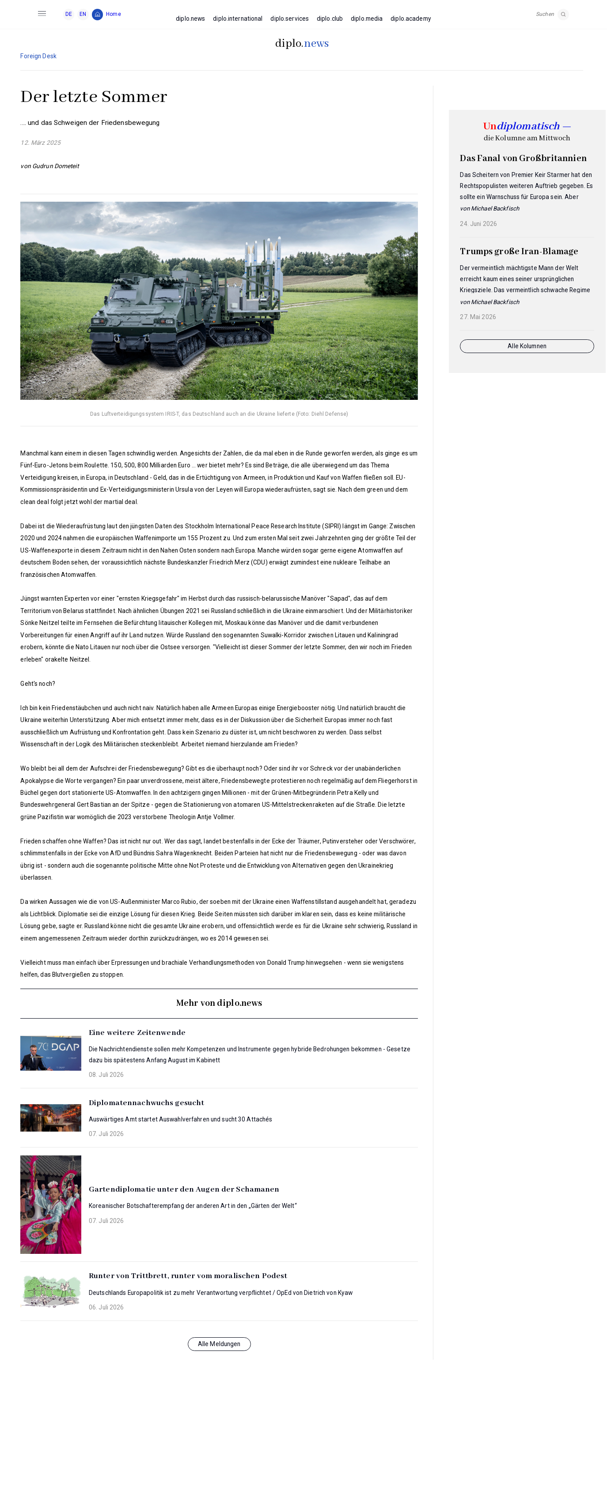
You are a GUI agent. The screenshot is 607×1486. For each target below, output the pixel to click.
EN (83, 14)
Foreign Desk (38, 56)
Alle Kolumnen (527, 346)
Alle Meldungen (219, 1343)
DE (68, 14)
